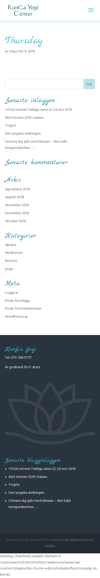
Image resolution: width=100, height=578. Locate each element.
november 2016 (17, 213)
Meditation (14, 252)
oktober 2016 (15, 221)
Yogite (10, 125)
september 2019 (17, 189)
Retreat (11, 260)
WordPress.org (16, 316)
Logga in (11, 292)
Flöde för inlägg (17, 300)
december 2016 (17, 205)
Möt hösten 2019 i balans (24, 117)
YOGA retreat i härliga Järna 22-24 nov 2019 (38, 109)
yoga (9, 268)
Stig (12, 51)
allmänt (10, 245)
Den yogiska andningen (23, 133)
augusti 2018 (14, 197)
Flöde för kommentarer (23, 308)
